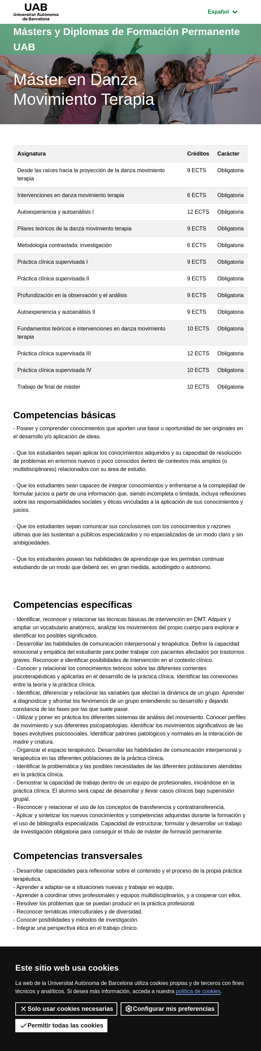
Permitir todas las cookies (61, 1025)
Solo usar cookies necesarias (66, 1009)
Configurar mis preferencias (169, 1009)
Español (227, 11)
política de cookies (198, 991)
